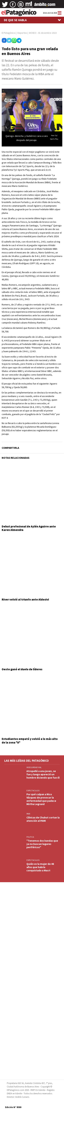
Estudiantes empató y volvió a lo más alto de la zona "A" (30, 740)
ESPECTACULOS (32, 790)
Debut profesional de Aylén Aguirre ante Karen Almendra (29, 528)
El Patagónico (8, 32)
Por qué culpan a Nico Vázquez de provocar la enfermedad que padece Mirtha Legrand (41, 799)
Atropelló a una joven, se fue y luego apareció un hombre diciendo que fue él (43, 774)
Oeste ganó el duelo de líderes (22, 669)
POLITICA (30, 837)
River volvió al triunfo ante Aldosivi (25, 599)
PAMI (28, 814)
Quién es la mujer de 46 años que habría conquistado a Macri (40, 867)
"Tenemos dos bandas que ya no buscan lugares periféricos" (42, 844)
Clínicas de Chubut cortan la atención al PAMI (43, 819)
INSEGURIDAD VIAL (33, 767)
